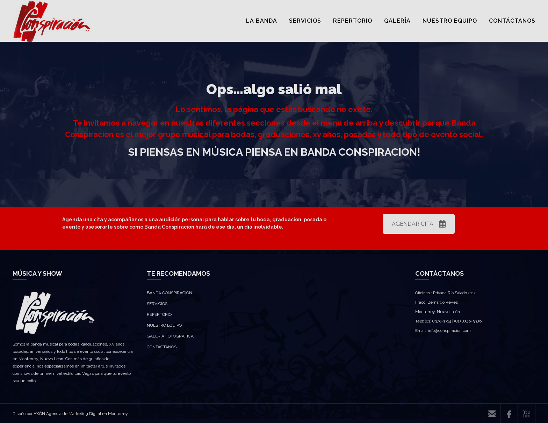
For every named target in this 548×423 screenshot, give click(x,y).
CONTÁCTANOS (512, 20)
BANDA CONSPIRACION (169, 292)
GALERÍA (397, 20)
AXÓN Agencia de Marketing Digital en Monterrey (81, 413)
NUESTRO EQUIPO (450, 20)
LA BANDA (261, 20)
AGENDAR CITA (419, 224)
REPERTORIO (352, 20)
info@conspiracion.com (449, 330)
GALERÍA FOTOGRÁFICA (170, 336)
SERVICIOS (305, 20)
